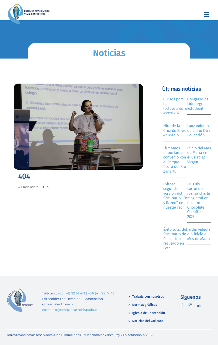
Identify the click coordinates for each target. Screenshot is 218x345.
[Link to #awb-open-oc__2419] (206, 14)
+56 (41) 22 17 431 (101, 293)
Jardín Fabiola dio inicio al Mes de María (198, 234)
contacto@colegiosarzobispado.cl (70, 310)
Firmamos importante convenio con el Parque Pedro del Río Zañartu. (174, 160)
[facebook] (182, 305)
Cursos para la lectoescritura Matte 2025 (175, 106)
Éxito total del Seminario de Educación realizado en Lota (175, 238)
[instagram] (190, 305)
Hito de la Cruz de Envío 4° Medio (175, 130)
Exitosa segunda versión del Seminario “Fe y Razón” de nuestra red (175, 196)
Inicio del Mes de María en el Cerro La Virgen (199, 155)
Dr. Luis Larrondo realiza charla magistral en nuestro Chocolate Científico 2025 (198, 200)
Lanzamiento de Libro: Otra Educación (198, 130)
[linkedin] (198, 305)
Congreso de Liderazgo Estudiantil (197, 104)
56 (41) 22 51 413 (72, 293)
